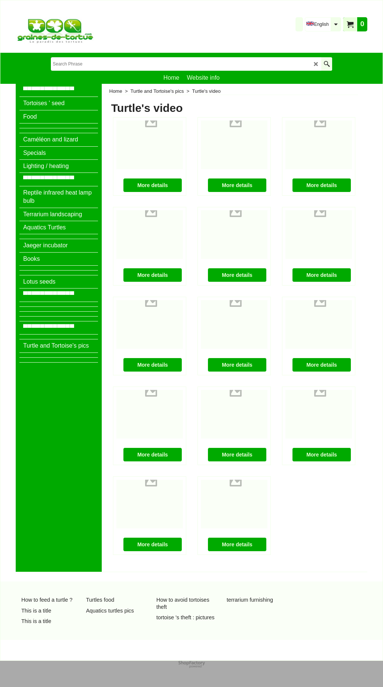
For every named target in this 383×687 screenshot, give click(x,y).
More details (152, 185)
